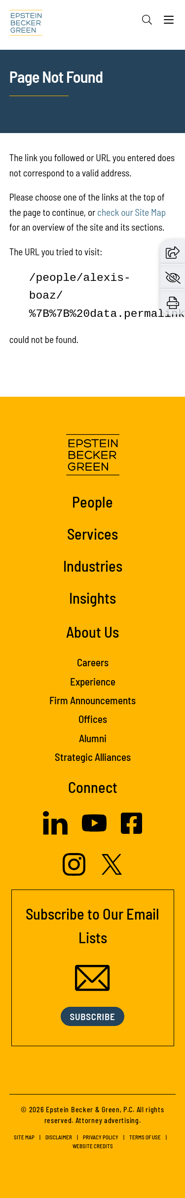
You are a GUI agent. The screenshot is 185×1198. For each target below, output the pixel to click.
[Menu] (169, 22)
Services (92, 533)
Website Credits (93, 1146)
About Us (92, 631)
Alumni (93, 738)
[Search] (147, 20)
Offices (92, 719)
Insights (92, 597)
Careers (93, 662)
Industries (92, 565)
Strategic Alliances (93, 757)
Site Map (24, 1137)
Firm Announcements (92, 700)
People (92, 501)
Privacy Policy (100, 1137)
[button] (173, 251)
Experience (92, 681)
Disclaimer (58, 1137)
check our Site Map (131, 212)
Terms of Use (145, 1137)
